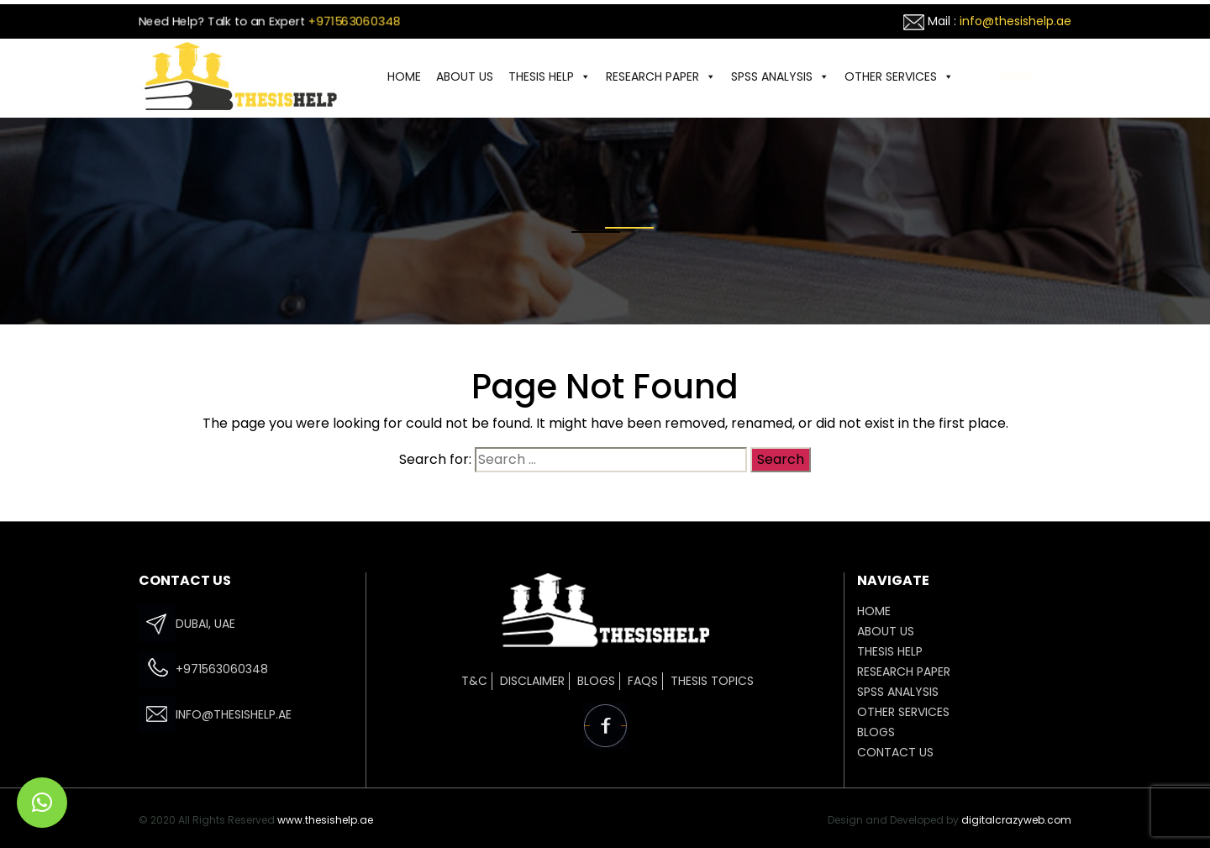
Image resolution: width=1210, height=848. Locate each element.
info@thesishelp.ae (1015, 21)
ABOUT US (464, 76)
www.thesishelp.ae (325, 820)
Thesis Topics (712, 680)
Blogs (596, 680)
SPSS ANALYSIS (780, 76)
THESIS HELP (549, 76)
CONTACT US (1016, 76)
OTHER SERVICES (899, 76)
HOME (404, 76)
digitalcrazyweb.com (1016, 820)
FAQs (643, 680)
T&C (474, 680)
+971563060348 (354, 21)
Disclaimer (532, 680)
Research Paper (661, 76)
